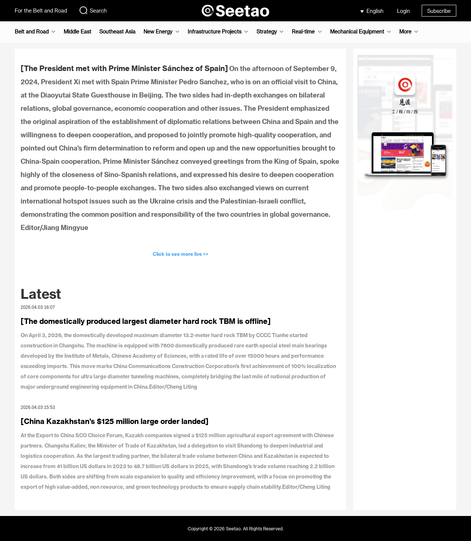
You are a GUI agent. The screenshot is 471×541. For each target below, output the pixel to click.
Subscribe (439, 11)
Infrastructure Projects (214, 31)
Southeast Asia (117, 31)
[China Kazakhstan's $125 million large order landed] (115, 421)
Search (93, 10)
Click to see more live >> (180, 253)
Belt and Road (32, 31)
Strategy (266, 31)
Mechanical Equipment (357, 31)
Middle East (77, 31)
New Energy (158, 31)
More (405, 31)
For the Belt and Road (41, 10)
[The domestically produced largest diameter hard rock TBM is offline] (146, 321)
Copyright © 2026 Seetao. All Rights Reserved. (236, 528)
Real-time (303, 31)
